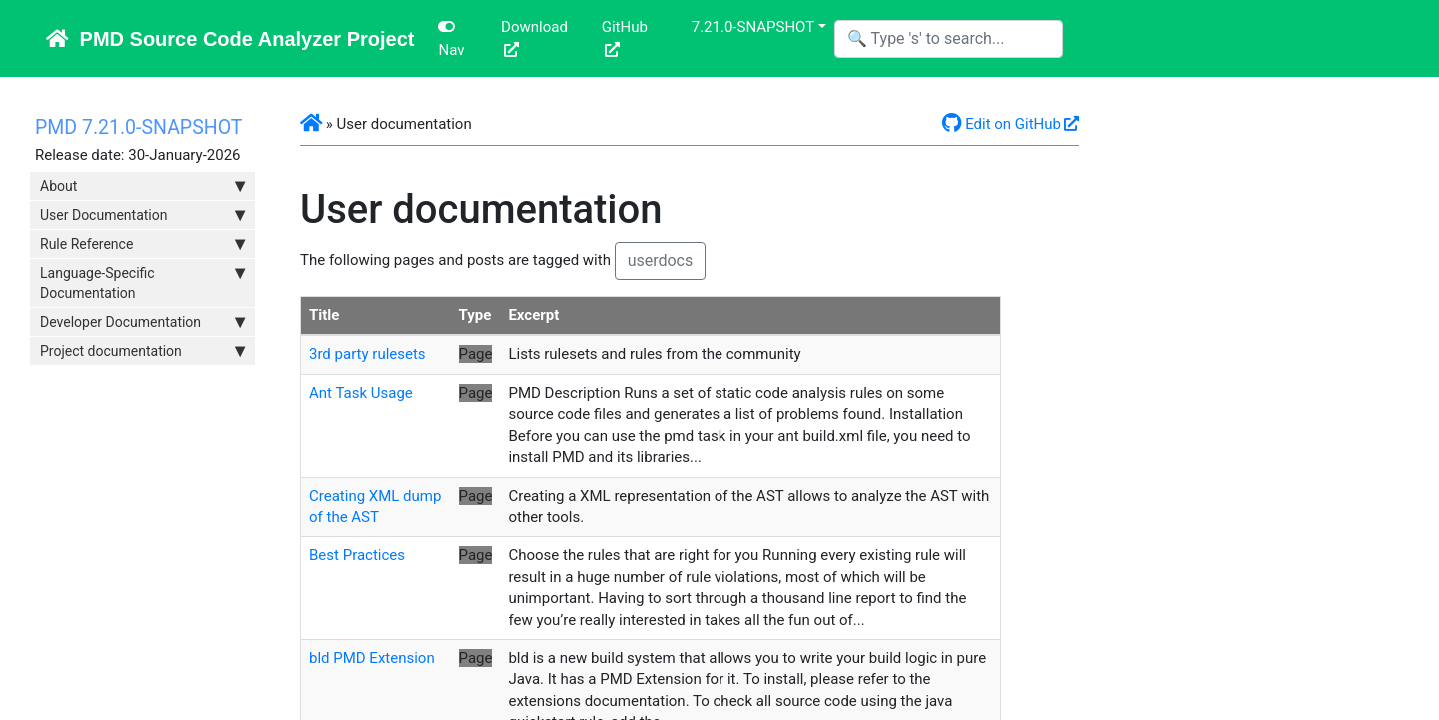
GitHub (625, 27)
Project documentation (142, 351)
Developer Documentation (142, 322)
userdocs (661, 260)
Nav (451, 39)
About (142, 186)
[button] (311, 124)
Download (534, 27)
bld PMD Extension (372, 658)
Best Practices (357, 555)
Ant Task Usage (361, 393)
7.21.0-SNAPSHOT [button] (753, 27)
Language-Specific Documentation (142, 282)
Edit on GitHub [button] (1001, 124)
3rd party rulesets (367, 354)
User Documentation (142, 215)
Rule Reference (142, 244)
